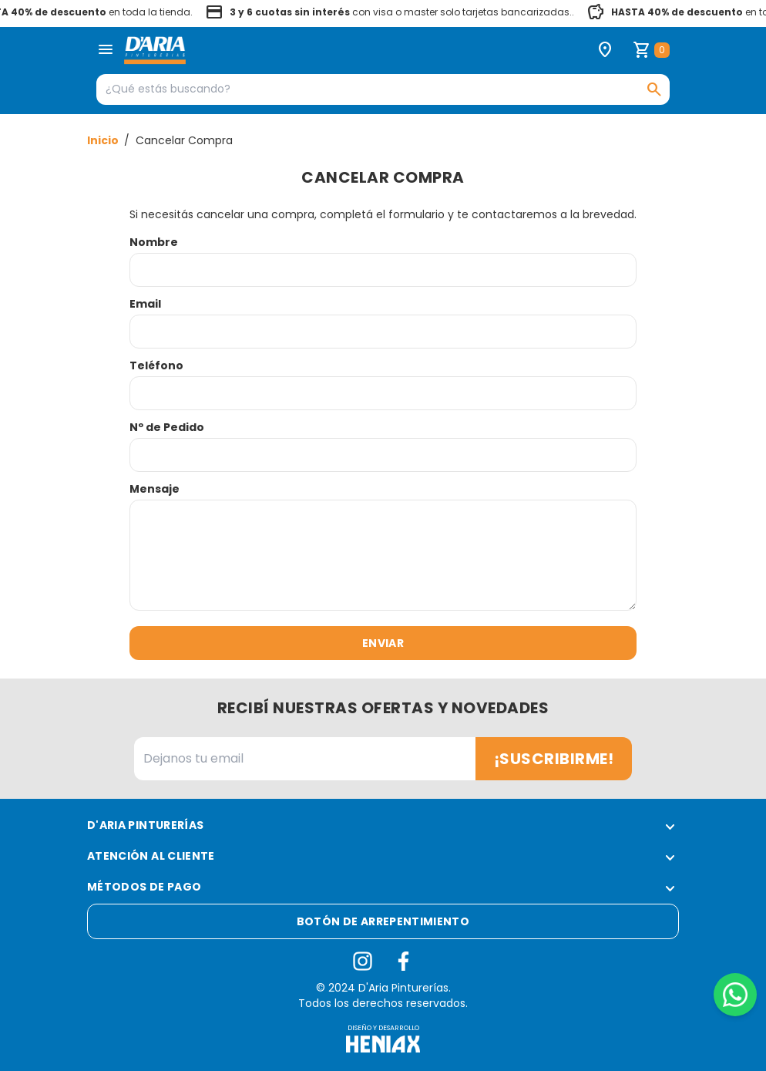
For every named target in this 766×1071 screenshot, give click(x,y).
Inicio (104, 140)
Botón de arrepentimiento (383, 921)
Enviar (383, 643)
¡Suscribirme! (554, 759)
